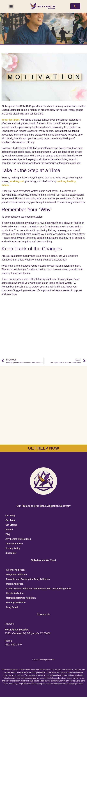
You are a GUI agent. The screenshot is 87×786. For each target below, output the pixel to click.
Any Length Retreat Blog (18, 539)
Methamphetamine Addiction (21, 598)
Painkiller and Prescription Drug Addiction (28, 579)
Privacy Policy (12, 548)
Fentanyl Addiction (15, 602)
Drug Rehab (12, 607)
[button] (11, 6)
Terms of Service (14, 543)
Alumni (9, 529)
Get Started (11, 525)
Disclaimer (10, 553)
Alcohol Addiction (15, 570)
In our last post (10, 119)
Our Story (10, 515)
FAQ (7, 534)
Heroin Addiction (14, 593)
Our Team (10, 520)
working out (17, 181)
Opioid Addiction (14, 584)
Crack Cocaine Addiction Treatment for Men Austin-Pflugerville (38, 588)
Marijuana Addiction (16, 574)
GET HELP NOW (43, 448)
